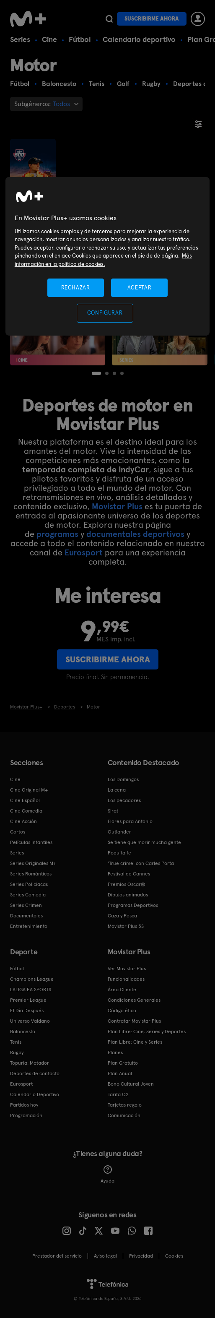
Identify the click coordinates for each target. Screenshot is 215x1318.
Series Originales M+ (33, 863)
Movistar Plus (117, 506)
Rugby (16, 1052)
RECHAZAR (75, 287)
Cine (49, 39)
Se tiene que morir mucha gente (144, 842)
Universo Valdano (30, 1021)
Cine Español (25, 800)
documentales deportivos (135, 534)
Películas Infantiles (31, 842)
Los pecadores (124, 800)
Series (20, 39)
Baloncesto (22, 1031)
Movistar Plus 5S (126, 926)
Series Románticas (31, 874)
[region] (107, 256)
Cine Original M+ (29, 790)
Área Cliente (122, 989)
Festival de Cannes (129, 874)
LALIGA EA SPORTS (30, 989)
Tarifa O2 (118, 1094)
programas (57, 534)
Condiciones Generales (134, 1000)
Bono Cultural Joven (131, 1084)
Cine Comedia (26, 811)
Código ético (122, 1010)
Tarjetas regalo (125, 1105)
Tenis (15, 1042)
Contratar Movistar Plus (134, 1021)
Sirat (113, 811)
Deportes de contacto (35, 1073)
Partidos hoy (24, 1105)
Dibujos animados (128, 895)
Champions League (32, 979)
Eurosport (84, 552)
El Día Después (27, 1010)
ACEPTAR (139, 287)
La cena (117, 790)
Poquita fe (119, 853)
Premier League (28, 1000)
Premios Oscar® (126, 884)
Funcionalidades (126, 979)
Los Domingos (123, 779)
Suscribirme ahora (151, 19)
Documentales (26, 916)
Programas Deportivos (133, 905)
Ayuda (107, 1174)
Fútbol (80, 39)
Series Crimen (26, 905)
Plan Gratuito (123, 1063)
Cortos (17, 832)
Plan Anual (120, 1073)
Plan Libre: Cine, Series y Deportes (147, 1031)
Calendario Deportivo (34, 1094)
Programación (26, 1115)
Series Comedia (28, 895)
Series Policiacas (29, 884)
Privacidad (141, 1256)
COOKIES (174, 1256)
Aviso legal (105, 1256)
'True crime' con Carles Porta (141, 863)
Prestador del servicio (57, 1256)
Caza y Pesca (122, 916)
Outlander (119, 832)
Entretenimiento (28, 926)
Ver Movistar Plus (127, 969)
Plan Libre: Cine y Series (135, 1042)
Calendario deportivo (139, 39)
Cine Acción (23, 821)
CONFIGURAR (105, 313)
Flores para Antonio (130, 821)
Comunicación (124, 1115)
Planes (115, 1052)
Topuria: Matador (29, 1063)
